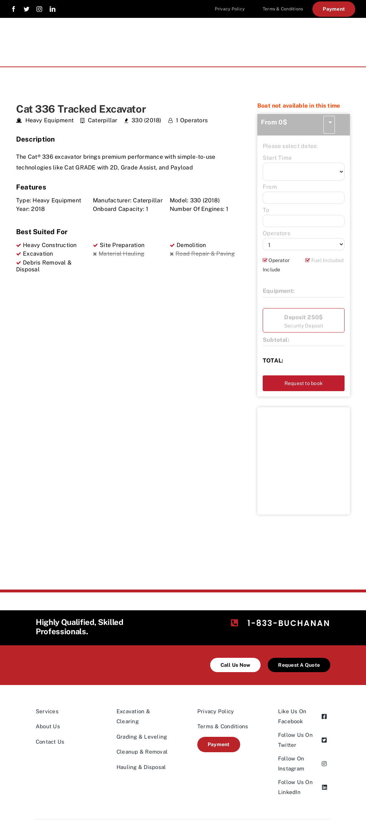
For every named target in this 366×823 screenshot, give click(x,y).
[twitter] (26, 9)
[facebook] (13, 9)
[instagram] (39, 9)
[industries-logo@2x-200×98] (69, 651)
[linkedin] (52, 9)
